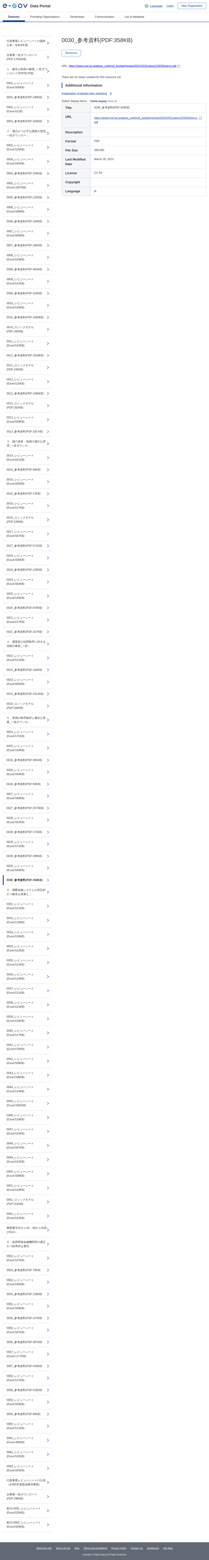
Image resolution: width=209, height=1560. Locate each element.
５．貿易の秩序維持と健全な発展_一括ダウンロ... (26, 720)
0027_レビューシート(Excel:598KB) (20, 796)
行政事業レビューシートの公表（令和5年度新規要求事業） (26, 1482)
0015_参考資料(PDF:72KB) (24, 493)
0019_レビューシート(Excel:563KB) (20, 581)
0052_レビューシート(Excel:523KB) (20, 1215)
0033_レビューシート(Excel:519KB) (20, 934)
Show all (112, 101)
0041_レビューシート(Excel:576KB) (20, 1046)
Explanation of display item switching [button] (87, 93)
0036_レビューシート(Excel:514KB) (20, 976)
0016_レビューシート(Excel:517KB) (20, 505)
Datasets (14, 16)
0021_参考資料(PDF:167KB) (24, 631)
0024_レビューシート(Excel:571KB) (20, 734)
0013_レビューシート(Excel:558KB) (20, 419)
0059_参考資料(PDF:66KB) (24, 1414)
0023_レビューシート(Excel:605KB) (20, 681)
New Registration (192, 5)
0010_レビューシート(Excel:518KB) (20, 305)
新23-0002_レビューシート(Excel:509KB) (24, 1524)
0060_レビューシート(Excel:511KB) (20, 1426)
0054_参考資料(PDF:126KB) (24, 1294)
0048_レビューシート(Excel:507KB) (20, 1145)
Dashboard (153, 1548)
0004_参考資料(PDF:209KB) (24, 173)
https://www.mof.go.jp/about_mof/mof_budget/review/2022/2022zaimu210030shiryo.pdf (122, 65)
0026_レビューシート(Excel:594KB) (20, 772)
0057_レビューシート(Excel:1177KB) (20, 1354)
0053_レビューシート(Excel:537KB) (20, 1258)
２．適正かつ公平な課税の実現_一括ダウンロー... (27, 133)
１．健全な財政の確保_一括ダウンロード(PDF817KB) (27, 71)
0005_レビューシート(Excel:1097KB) (20, 185)
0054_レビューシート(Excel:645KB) (20, 1282)
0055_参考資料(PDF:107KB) (24, 1318)
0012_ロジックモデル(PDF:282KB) (20, 405)
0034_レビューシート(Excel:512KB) (20, 948)
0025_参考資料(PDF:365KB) (24, 760)
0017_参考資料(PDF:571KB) (24, 545)
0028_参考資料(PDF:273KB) (24, 832)
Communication (104, 16)
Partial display (98, 101)
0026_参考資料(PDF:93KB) (24, 784)
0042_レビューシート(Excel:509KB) (20, 1061)
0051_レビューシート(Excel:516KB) (20, 1187)
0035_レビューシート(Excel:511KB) (20, 962)
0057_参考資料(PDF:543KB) (24, 1366)
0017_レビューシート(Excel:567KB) (20, 533)
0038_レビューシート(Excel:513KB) (20, 1004)
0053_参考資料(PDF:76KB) (24, 1270)
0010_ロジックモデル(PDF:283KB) (20, 329)
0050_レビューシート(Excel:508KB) (20, 1173)
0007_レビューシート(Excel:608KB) (20, 233)
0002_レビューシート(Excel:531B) (20, 109)
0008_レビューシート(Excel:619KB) (20, 257)
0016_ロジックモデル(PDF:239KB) (20, 519)
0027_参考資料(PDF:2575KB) (25, 808)
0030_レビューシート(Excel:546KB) (20, 868)
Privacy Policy (118, 1548)
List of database (134, 16)
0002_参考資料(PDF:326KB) (24, 121)
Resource (71, 52)
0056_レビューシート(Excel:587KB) (20, 1330)
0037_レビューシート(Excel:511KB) (20, 990)
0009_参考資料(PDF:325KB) (24, 293)
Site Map (168, 1548)
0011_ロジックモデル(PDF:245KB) (20, 367)
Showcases (77, 16)
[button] (153, 6)
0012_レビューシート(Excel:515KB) (20, 381)
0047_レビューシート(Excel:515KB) (20, 1131)
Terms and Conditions (95, 1548)
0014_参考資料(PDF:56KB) (24, 469)
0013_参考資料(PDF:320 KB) (25, 431)
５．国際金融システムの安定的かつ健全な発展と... (26, 892)
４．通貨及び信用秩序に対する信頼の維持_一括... (26, 643)
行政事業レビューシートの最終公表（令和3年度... (26, 43)
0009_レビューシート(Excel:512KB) (20, 281)
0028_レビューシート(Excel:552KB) (20, 820)
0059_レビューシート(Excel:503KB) (20, 1402)
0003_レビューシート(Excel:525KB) (20, 147)
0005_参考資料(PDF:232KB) (24, 197)
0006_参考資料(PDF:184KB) (24, 221)
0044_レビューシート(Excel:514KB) (20, 1089)
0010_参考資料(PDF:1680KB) (25, 317)
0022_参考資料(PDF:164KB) (24, 669)
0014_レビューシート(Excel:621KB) (20, 457)
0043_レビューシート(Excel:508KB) (20, 1075)
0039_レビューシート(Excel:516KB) (20, 1018)
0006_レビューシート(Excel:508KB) (20, 209)
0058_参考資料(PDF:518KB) (24, 1390)
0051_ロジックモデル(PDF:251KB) (20, 1201)
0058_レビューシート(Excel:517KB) (20, 1378)
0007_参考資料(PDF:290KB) (24, 245)
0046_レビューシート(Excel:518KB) (20, 1117)
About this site (44, 1548)
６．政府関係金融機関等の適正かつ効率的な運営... (26, 1244)
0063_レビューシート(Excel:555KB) (20, 1468)
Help (76, 1548)
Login (170, 5)
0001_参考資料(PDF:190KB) (24, 97)
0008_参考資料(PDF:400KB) (24, 269)
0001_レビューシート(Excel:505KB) (20, 85)
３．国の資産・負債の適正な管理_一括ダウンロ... (26, 443)
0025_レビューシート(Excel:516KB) (20, 748)
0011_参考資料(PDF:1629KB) (25, 355)
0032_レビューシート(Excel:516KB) (20, 920)
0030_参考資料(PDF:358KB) (24, 880)
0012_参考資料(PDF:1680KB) (25, 393)
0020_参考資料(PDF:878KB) (24, 607)
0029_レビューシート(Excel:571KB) (20, 844)
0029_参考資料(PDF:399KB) (24, 856)
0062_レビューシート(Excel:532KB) (20, 1454)
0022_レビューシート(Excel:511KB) (20, 657)
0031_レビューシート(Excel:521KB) (20, 906)
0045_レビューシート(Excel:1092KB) (20, 1103)
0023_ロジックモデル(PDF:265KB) (20, 705)
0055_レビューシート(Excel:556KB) (20, 1306)
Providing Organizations (45, 16)
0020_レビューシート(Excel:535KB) (20, 595)
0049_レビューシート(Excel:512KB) (20, 1159)
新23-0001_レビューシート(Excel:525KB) (24, 1510)
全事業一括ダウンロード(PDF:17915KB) (22, 57)
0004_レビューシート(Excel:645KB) (20, 161)
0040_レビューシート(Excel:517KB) (20, 1032)
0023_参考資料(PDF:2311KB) (25, 693)
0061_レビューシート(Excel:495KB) (20, 1440)
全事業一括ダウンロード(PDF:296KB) (22, 1496)
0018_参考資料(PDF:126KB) (24, 569)
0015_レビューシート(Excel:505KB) (20, 481)
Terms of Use (63, 1548)
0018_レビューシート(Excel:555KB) (20, 557)
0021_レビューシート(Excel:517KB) (20, 619)
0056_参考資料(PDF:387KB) (24, 1342)
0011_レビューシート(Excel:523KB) (20, 343)
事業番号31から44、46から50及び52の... (27, 1230)
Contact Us (137, 1548)
